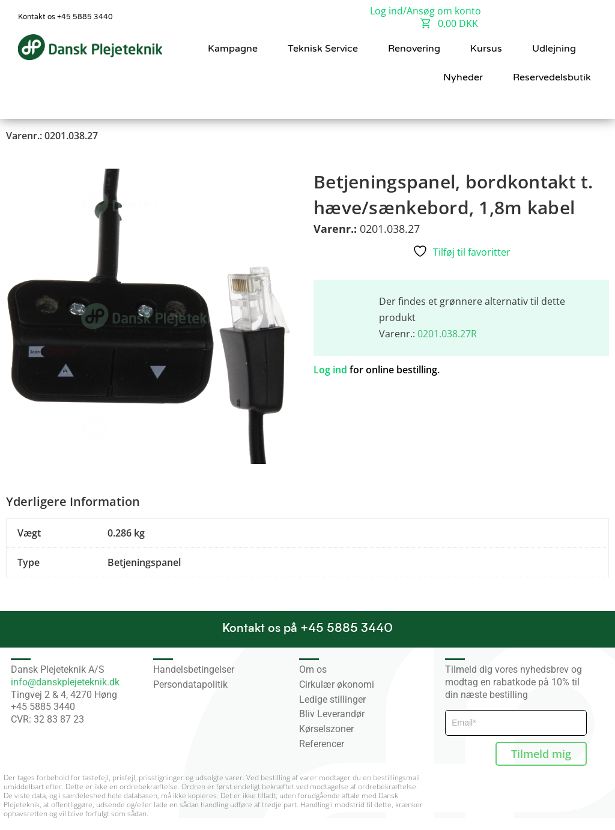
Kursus (486, 49)
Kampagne (233, 49)
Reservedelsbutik (552, 77)
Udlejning (554, 49)
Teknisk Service (323, 49)
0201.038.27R (447, 333)
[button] (579, 103)
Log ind (330, 369)
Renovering (414, 49)
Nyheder (463, 77)
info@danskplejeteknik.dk (65, 682)
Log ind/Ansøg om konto (425, 10)
